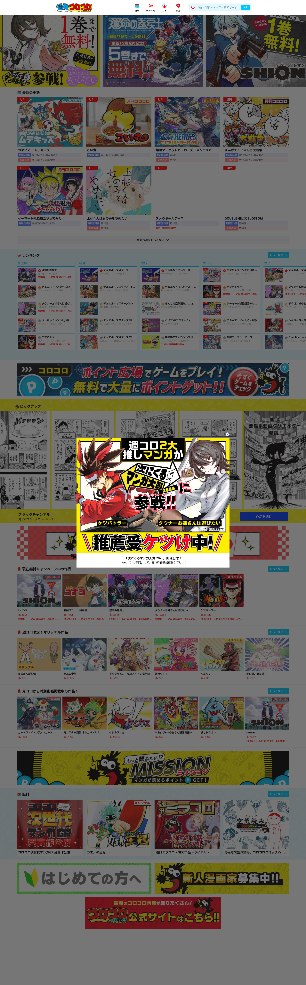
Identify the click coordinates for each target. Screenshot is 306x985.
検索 (245, 7)
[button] (137, 7)
